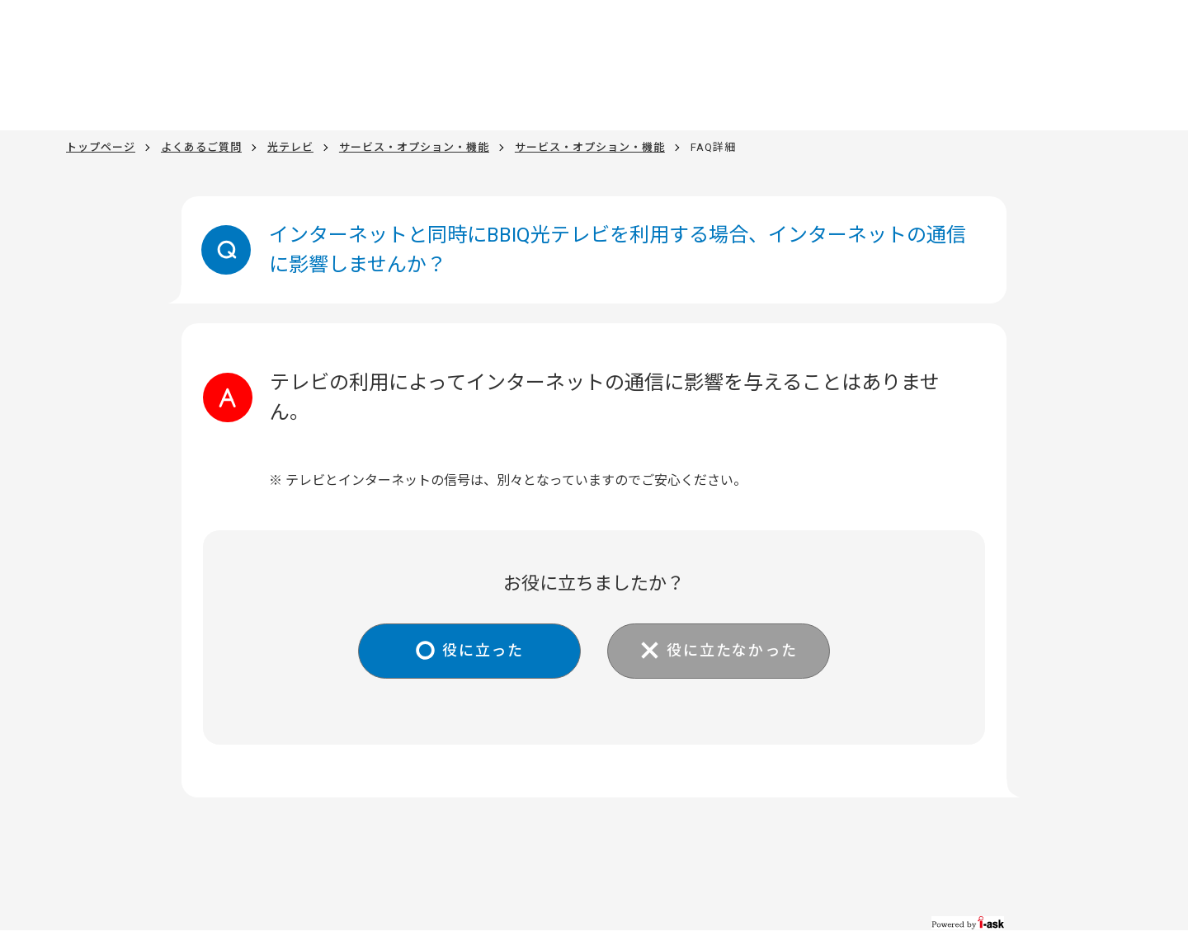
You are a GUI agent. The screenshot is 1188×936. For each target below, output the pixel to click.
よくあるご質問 (201, 147)
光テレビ (290, 147)
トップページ (100, 147)
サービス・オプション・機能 (414, 147)
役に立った (483, 650)
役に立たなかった (732, 650)
